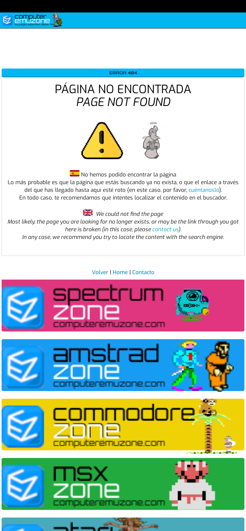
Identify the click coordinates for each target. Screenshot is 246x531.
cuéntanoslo (204, 190)
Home (120, 272)
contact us (165, 229)
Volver (100, 272)
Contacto (143, 272)
